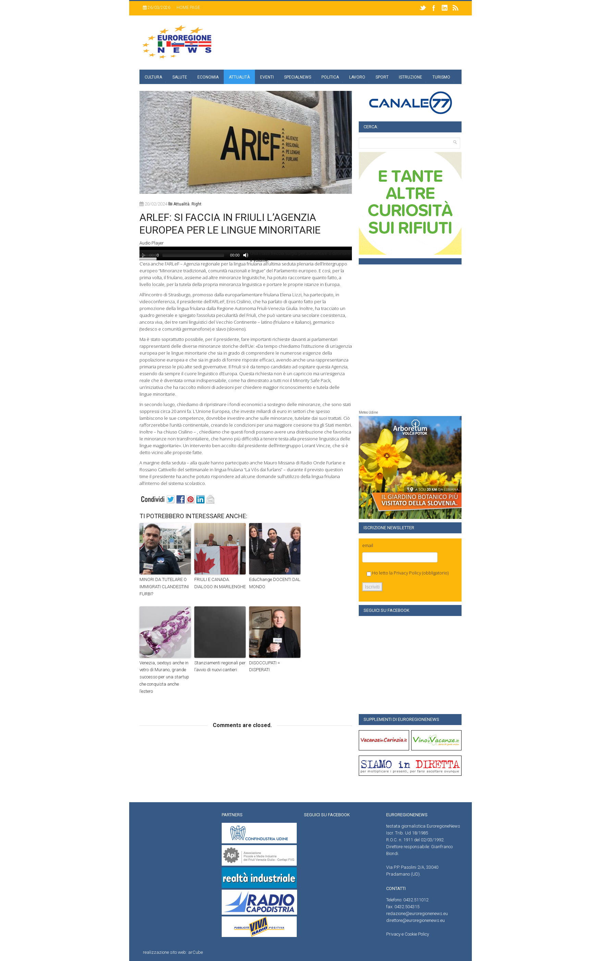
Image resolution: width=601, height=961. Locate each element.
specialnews (297, 77)
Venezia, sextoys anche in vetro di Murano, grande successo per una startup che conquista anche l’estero (164, 677)
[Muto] (245, 255)
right (196, 204)
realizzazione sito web (164, 952)
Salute (179, 77)
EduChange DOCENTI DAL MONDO (274, 583)
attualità (181, 204)
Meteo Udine (368, 412)
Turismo (441, 77)
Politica (330, 77)
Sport (382, 77)
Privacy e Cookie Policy (407, 934)
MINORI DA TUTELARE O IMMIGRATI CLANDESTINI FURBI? (164, 586)
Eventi (267, 77)
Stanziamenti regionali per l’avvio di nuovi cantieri (220, 666)
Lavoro (357, 77)
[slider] (193, 255)
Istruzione (410, 77)
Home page (188, 7)
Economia (208, 77)
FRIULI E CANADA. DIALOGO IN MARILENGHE (220, 583)
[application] (245, 253)
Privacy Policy (407, 573)
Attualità (239, 77)
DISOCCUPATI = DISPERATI (264, 666)
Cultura (153, 77)
